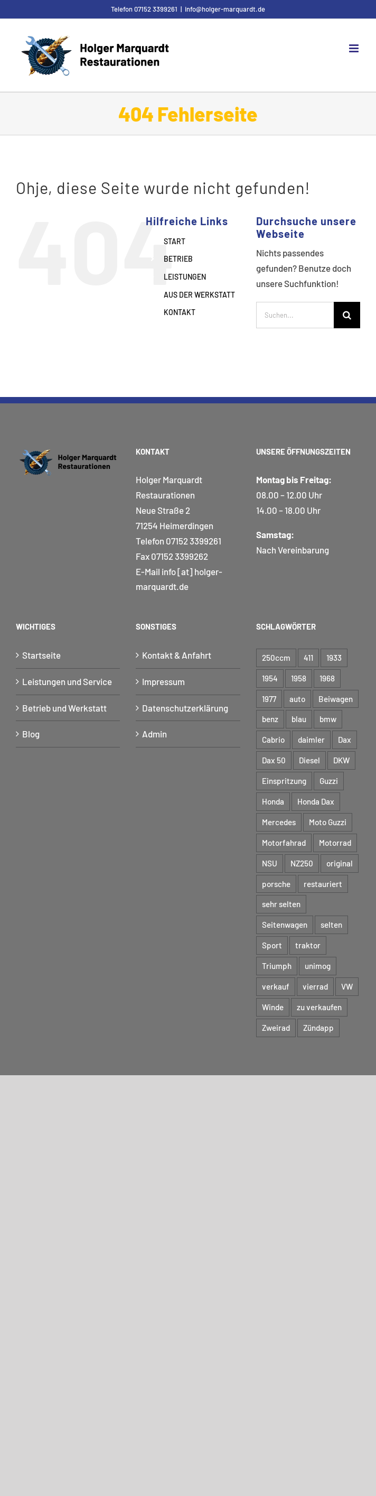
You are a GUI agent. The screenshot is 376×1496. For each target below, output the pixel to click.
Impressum (163, 681)
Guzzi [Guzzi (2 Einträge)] (328, 781)
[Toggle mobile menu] (354, 48)
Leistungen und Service (67, 681)
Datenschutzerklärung (185, 708)
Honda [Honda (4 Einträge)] (273, 801)
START (174, 241)
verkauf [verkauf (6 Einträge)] (275, 986)
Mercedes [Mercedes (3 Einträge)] (279, 822)
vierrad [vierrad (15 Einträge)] (315, 986)
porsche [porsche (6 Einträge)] (276, 884)
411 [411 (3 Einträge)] (308, 657)
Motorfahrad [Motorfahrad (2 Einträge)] (284, 842)
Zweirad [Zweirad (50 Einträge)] (276, 1027)
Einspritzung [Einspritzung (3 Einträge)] (284, 781)
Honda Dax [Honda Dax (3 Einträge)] (315, 801)
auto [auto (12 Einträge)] (297, 699)
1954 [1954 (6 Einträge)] (270, 678)
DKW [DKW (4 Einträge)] (341, 760)
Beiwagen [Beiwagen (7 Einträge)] (335, 699)
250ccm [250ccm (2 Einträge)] (276, 657)
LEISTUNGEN (185, 276)
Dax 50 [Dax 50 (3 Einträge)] (274, 760)
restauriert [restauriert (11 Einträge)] (323, 884)
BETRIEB (178, 258)
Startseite (41, 655)
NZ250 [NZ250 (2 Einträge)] (301, 863)
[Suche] (347, 315)
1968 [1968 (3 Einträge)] (327, 678)
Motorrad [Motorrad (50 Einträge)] (335, 842)
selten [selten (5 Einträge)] (331, 924)
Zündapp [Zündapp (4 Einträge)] (318, 1027)
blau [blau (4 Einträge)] (299, 719)
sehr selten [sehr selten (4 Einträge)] (281, 904)
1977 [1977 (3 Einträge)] (269, 699)
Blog (31, 733)
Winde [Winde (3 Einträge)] (273, 1007)
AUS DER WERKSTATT (199, 294)
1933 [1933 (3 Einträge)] (334, 657)
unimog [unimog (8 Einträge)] (318, 966)
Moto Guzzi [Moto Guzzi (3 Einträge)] (327, 822)
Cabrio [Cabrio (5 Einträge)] (273, 739)
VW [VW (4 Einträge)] (347, 986)
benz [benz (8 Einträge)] (270, 719)
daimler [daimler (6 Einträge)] (311, 739)
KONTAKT (179, 312)
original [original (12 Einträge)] (339, 863)
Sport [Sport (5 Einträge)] (272, 945)
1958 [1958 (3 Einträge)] (298, 678)
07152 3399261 (193, 540)
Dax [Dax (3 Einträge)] (344, 739)
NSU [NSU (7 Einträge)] (269, 863)
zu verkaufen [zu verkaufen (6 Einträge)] (319, 1007)
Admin (154, 733)
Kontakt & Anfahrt (176, 655)
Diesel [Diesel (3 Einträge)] (309, 760)
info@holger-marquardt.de (225, 9)
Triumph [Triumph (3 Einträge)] (277, 966)
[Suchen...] (295, 315)
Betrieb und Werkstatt (64, 708)
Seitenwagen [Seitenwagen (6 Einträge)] (284, 924)
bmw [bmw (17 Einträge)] (327, 719)
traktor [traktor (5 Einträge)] (308, 945)
